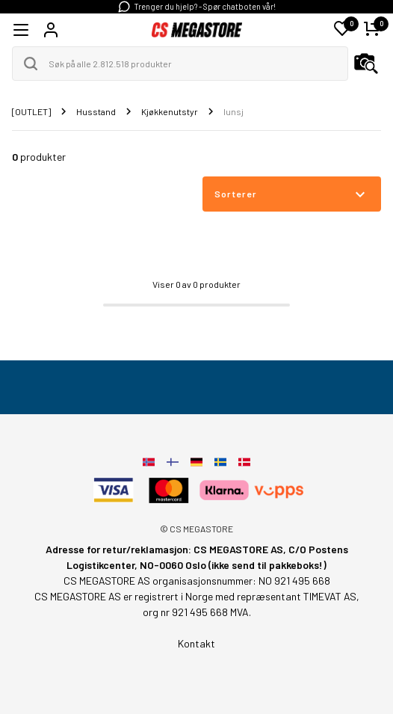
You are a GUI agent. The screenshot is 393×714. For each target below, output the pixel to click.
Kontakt (196, 643)
